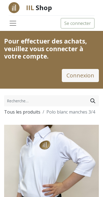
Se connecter (77, 23)
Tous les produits (22, 112)
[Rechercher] (93, 100)
